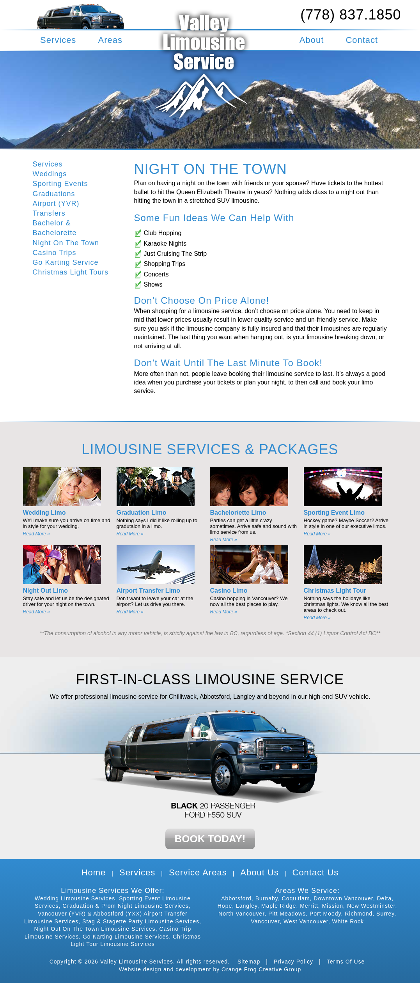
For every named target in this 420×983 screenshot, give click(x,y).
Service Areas (198, 872)
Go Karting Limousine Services (126, 936)
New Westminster (371, 906)
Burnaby (266, 898)
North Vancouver (241, 913)
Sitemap (248, 961)
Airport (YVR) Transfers (56, 208)
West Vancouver (306, 921)
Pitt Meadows (287, 913)
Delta (384, 898)
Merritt (309, 906)
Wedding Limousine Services (75, 898)
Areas (110, 40)
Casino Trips (54, 253)
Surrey (385, 913)
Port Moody (325, 913)
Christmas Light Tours (71, 272)
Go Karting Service (66, 262)
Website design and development (165, 969)
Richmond (358, 913)
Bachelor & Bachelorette (55, 228)
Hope (225, 906)
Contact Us (315, 872)
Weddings (50, 174)
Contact (362, 40)
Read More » (36, 534)
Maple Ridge (278, 906)
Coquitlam (296, 898)
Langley (246, 906)
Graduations (54, 194)
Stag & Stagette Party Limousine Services (140, 921)
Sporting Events (60, 184)
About (311, 40)
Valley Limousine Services (136, 961)
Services (58, 40)
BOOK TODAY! (209, 839)
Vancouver (265, 921)
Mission (332, 906)
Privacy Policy (293, 961)
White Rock (348, 921)
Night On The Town (66, 243)
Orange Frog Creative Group (261, 969)
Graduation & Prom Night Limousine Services (125, 906)
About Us (259, 872)
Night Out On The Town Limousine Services (95, 929)
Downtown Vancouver (343, 898)
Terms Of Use (346, 961)
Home (94, 872)
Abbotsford (236, 898)
